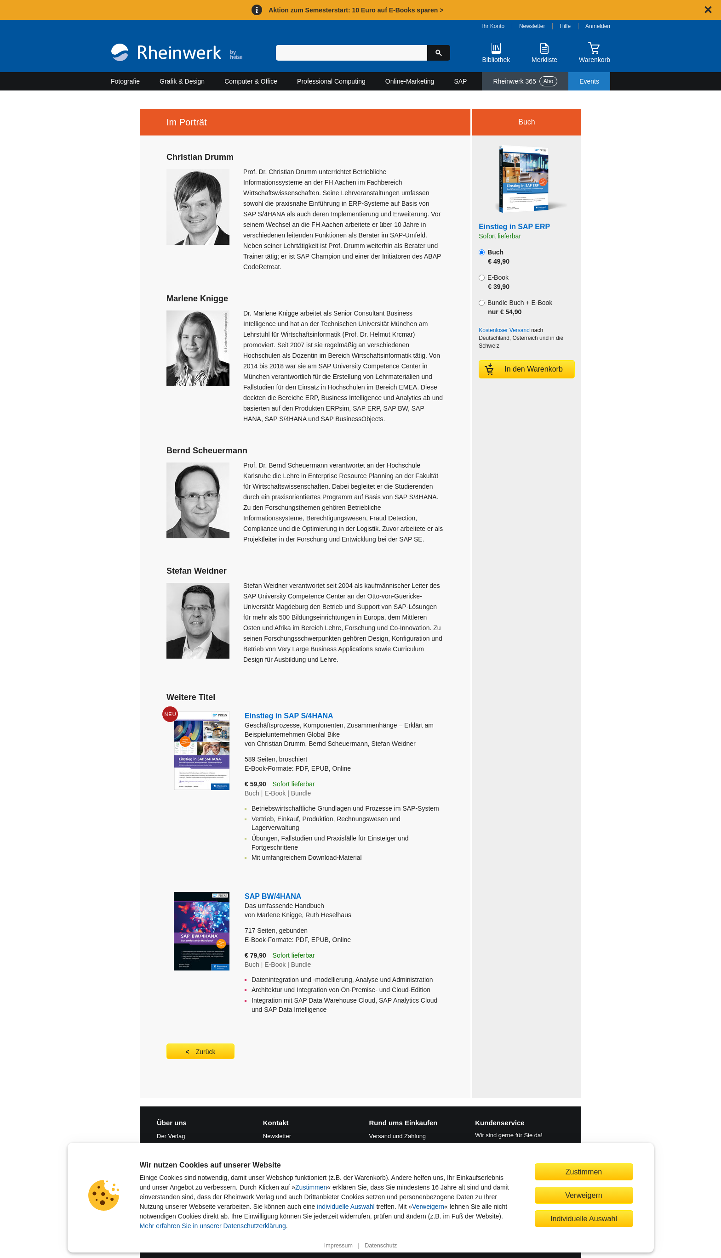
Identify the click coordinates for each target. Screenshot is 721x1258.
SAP (460, 81)
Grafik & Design (182, 81)
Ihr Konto (493, 26)
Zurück (206, 1051)
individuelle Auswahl (345, 1206)
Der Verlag (171, 1136)
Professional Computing (331, 81)
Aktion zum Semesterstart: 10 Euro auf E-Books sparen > (356, 10)
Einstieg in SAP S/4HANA (344, 725)
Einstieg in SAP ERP (514, 227)
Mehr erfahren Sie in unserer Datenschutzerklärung (213, 1226)
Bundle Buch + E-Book (515, 307)
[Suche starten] (438, 53)
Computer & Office (250, 81)
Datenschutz (381, 1245)
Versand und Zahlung (397, 1136)
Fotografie (125, 81)
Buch (494, 256)
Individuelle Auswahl (583, 1218)
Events (589, 81)
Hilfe (565, 26)
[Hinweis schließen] (708, 9)
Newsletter (532, 26)
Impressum (338, 1245)
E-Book (494, 282)
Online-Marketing (410, 81)
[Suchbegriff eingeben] (351, 53)
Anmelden (597, 26)
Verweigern (428, 1206)
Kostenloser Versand (504, 330)
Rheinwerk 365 (525, 81)
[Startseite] (177, 53)
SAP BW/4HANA (344, 901)
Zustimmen (311, 1187)
